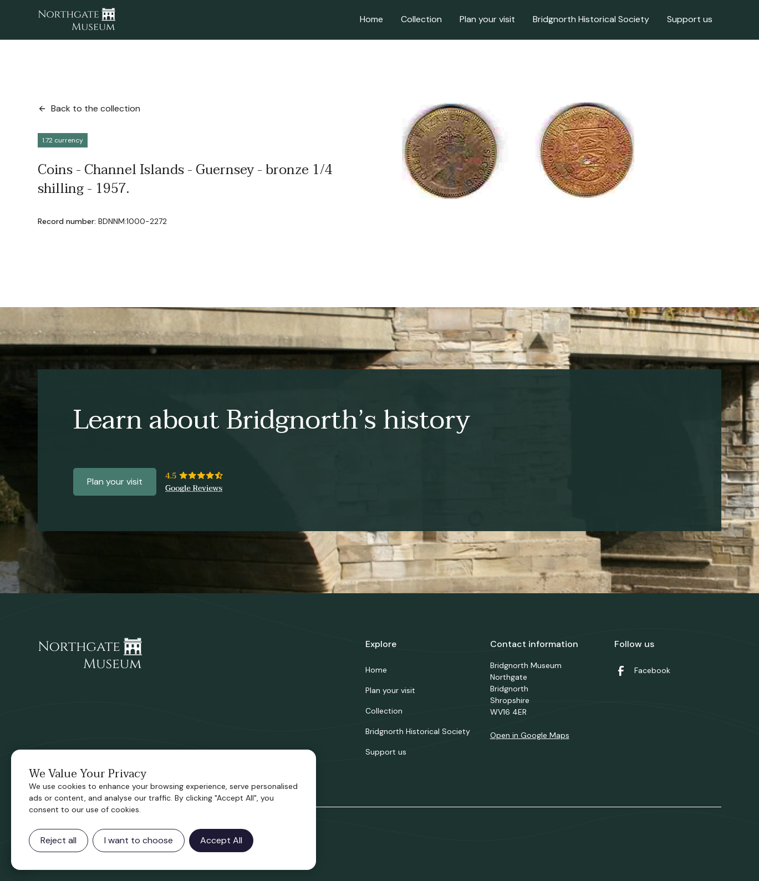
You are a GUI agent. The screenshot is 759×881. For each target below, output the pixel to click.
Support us (689, 19)
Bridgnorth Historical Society (591, 19)
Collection (421, 19)
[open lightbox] (518, 150)
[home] (76, 20)
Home (371, 19)
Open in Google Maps (529, 735)
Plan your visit (487, 19)
